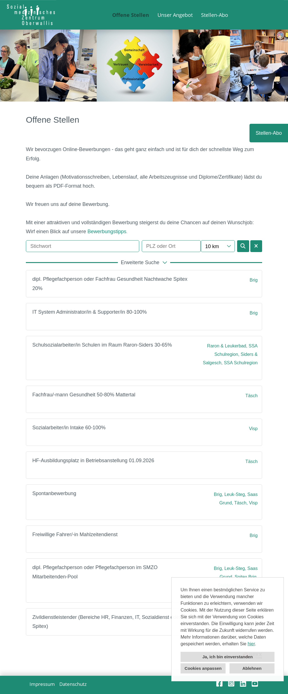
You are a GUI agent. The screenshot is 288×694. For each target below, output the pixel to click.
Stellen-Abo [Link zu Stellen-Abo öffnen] (214, 15)
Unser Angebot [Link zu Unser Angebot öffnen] (175, 15)
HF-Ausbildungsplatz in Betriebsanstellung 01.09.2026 (93, 460)
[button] (144, 262)
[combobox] (218, 246)
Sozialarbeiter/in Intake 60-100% (68, 427)
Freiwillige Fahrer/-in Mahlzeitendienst (75, 534)
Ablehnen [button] (252, 668)
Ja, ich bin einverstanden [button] (227, 656)
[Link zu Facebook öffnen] (219, 683)
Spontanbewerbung (54, 493)
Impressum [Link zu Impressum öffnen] (42, 684)
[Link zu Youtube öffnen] (254, 683)
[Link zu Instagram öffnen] (231, 683)
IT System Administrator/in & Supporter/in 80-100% (89, 312)
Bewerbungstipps (106, 231)
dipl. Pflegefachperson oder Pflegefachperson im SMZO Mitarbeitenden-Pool (95, 572)
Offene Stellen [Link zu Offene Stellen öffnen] (130, 15)
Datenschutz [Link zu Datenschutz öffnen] (73, 684)
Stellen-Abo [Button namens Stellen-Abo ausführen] (269, 133)
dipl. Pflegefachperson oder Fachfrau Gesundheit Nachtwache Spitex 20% (109, 283)
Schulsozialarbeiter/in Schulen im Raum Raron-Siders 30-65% (102, 345)
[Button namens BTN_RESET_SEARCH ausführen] (256, 246)
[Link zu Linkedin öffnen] (243, 683)
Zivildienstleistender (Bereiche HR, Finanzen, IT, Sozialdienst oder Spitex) (106, 621)
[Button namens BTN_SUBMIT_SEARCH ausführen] (243, 246)
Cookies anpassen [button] (203, 668)
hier (251, 643)
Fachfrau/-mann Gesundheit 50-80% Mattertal (83, 394)
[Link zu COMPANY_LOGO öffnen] (31, 15)
